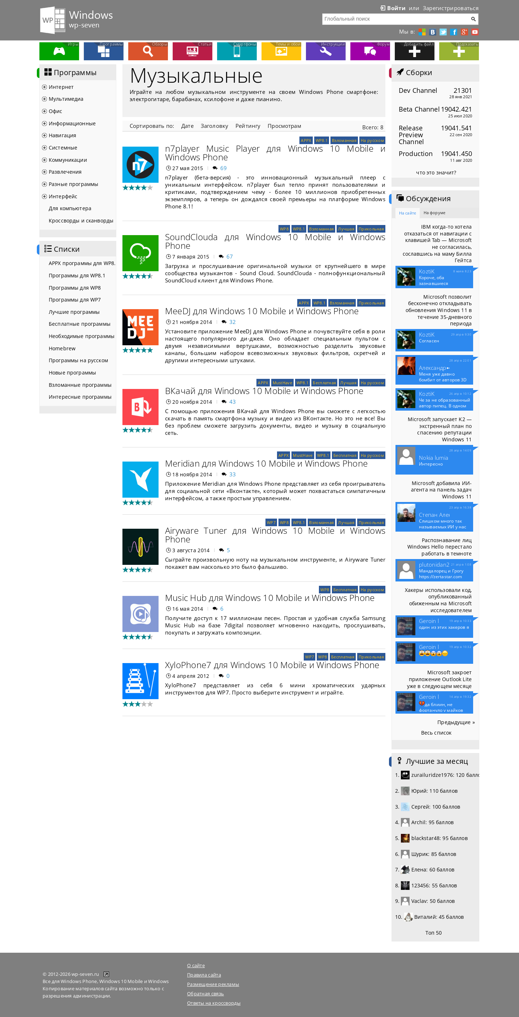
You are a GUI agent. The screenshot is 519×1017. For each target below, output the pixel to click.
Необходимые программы (81, 336)
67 (229, 256)
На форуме (434, 212)
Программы (69, 72)
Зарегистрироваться (451, 8)
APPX (306, 140)
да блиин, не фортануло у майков (441, 706)
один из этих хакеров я (444, 627)
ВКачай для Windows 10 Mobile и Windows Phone (264, 391)
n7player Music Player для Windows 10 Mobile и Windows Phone (275, 152)
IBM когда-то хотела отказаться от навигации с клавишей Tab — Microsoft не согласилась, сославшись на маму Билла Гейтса (437, 243)
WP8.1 (322, 140)
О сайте (196, 965)
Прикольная (371, 228)
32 (232, 321)
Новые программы (72, 372)
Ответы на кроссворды (214, 1003)
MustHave (282, 382)
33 (232, 474)
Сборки (413, 72)
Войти (392, 8)
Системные (63, 147)
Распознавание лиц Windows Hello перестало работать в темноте (439, 547)
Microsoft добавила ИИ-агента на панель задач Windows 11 (441, 490)
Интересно (431, 464)
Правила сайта (204, 974)
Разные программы (73, 184)
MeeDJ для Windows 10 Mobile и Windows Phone (262, 311)
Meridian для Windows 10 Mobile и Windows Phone (266, 463)
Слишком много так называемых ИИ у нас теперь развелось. (442, 527)
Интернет (61, 86)
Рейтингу (247, 125)
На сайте (407, 213)
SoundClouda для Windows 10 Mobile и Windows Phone (275, 241)
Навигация (62, 135)
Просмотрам (284, 125)
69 (223, 168)
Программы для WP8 (75, 287)
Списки (61, 249)
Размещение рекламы (213, 984)
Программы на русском (78, 360)
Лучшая (346, 228)
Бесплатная (324, 382)
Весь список (436, 732)
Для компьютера (70, 208)
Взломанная (344, 140)
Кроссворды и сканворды (81, 220)
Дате (187, 125)
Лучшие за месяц (431, 761)
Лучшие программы (74, 311)
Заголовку (214, 125)
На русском (372, 140)
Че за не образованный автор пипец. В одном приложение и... (445, 406)
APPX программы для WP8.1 (82, 263)
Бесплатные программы (80, 323)
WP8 (284, 228)
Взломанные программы (80, 384)
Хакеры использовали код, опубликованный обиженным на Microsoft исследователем (438, 600)
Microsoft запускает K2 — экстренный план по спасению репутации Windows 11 (440, 429)
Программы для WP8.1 (77, 275)
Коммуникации (68, 159)
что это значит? (436, 172)
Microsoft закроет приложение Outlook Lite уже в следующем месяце (439, 679)
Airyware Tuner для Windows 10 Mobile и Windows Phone (275, 534)
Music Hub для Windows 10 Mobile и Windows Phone (270, 597)
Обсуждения (423, 198)
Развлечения (65, 171)
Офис (55, 111)
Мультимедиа (66, 98)
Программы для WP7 (75, 299)
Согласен (429, 341)
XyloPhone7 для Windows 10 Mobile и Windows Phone (272, 665)
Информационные (72, 123)
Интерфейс (63, 196)
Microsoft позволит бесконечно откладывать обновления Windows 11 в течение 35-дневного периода (439, 310)
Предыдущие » (456, 722)
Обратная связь (205, 993)
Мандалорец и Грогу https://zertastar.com (441, 574)
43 (232, 401)
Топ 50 (433, 932)
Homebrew (62, 348)
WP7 (271, 522)
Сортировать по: (152, 125)
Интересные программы (80, 396)
